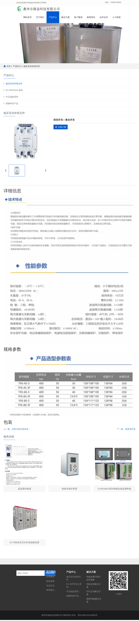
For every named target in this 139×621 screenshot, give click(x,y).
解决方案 (65, 18)
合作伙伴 (104, 18)
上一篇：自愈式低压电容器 (16, 429)
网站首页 (27, 18)
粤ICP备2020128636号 (87, 616)
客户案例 (78, 18)
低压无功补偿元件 (31, 66)
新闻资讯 (91, 18)
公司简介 (50, 578)
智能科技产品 (12, 103)
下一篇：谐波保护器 (126, 429)
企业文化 (50, 586)
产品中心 (53, 18)
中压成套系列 (12, 97)
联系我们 (50, 591)
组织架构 (50, 582)
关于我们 (40, 18)
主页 (8, 66)
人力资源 (116, 18)
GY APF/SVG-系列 (14, 90)
